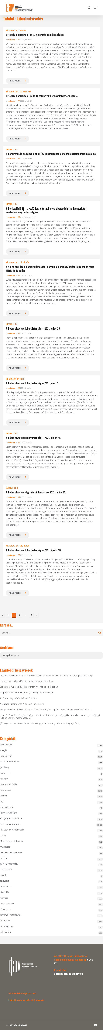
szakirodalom (6, 869)
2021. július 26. (25, 334)
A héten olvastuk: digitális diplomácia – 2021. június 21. (36, 492)
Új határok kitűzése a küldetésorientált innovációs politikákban (29, 687)
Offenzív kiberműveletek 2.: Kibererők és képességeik (34, 35)
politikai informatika (9, 864)
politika (3, 858)
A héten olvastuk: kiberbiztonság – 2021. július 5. (32, 383)
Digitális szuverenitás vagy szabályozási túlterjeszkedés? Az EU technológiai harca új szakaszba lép (46, 675)
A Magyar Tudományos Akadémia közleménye (22, 704)
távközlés (4, 892)
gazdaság (4, 767)
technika (4, 898)
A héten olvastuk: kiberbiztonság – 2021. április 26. (33, 550)
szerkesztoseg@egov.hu (68, 973)
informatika (11, 149)
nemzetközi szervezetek (11, 852)
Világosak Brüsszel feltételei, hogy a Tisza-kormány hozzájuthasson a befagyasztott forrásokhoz (45, 709)
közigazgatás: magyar (16, 30)
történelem (5, 909)
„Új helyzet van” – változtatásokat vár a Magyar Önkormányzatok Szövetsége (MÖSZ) (39, 723)
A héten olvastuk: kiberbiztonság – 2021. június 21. (33, 438)
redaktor (11, 40)
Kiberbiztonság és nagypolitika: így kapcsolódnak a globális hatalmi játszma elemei (51, 154)
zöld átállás (5, 932)
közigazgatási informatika (18, 91)
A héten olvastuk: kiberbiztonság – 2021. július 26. (33, 328)
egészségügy (6, 745)
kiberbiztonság (7, 807)
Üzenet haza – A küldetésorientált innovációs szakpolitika (26, 681)
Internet (3, 796)
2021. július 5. (24, 388)
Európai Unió (12, 488)
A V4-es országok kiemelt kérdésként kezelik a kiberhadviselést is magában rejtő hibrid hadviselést (50, 269)
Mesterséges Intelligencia (51, 842)
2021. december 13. (27, 217)
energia (3, 750)
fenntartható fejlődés (9, 761)
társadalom (5, 886)
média (3, 835)
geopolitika (5, 773)
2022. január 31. (25, 40)
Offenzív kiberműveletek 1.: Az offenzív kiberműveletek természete (42, 96)
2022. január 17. (25, 159)
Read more (15, 81)
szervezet (4, 881)
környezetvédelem (8, 813)
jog (1, 801)
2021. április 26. (25, 555)
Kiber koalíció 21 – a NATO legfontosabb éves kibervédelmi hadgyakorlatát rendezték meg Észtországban (46, 210)
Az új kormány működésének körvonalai (19, 698)
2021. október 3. (25, 276)
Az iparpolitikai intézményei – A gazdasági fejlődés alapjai (26, 692)
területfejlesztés (7, 903)
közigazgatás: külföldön (17, 262)
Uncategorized (7, 926)
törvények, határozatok (10, 915)
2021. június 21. (25, 443)
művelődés (5, 847)
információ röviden (15, 379)
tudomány (5, 920)
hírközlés (4, 779)
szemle (3, 875)
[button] (95, 7)
